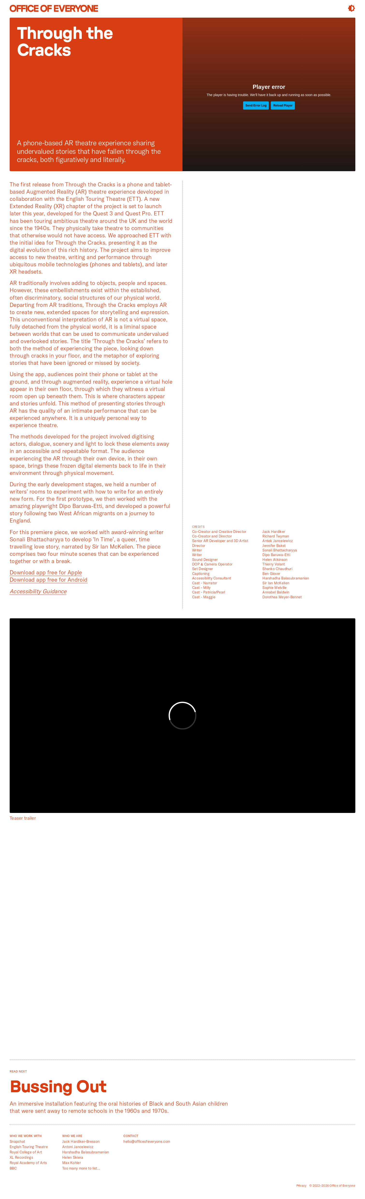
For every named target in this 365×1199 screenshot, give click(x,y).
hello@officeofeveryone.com (146, 1141)
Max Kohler (71, 1162)
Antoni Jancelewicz (77, 1146)
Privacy (301, 1185)
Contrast (351, 8)
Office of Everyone (54, 8)
